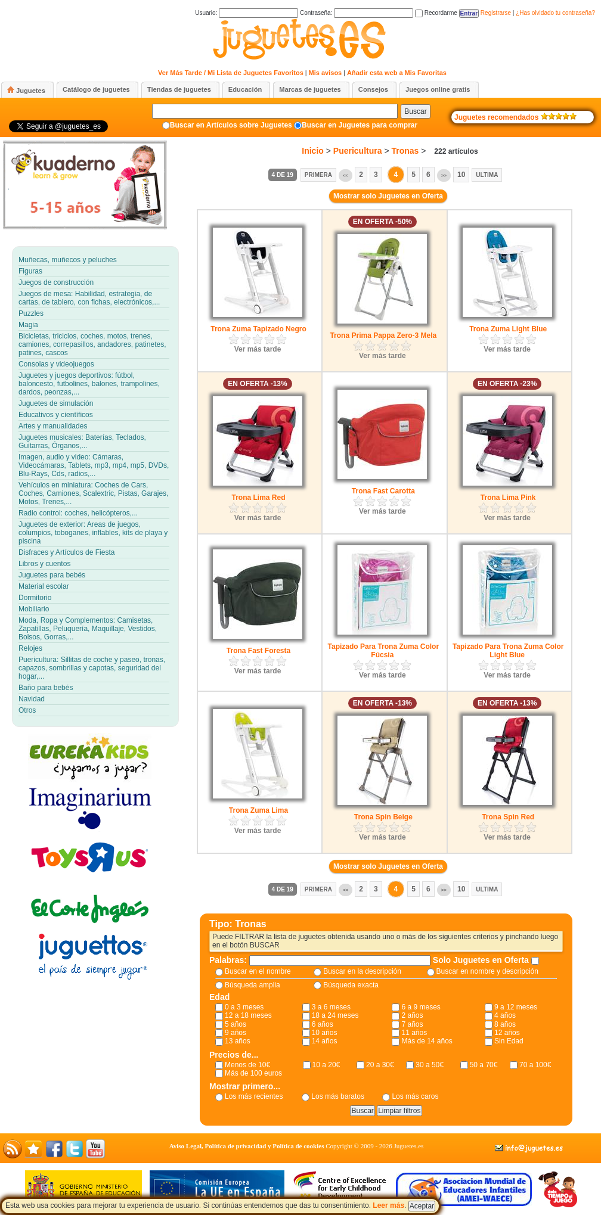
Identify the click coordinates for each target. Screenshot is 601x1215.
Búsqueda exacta (351, 985)
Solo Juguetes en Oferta (482, 960)
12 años (507, 1032)
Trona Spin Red (508, 817)
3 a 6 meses (331, 1007)
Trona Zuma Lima (258, 810)
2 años (412, 1015)
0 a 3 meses (244, 1007)
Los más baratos (337, 1096)
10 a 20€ (326, 1065)
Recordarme (436, 13)
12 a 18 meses (248, 1015)
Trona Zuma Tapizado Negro (258, 329)
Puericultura (357, 151)
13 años (237, 1041)
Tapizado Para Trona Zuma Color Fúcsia (383, 650)
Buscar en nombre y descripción (487, 971)
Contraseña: (356, 13)
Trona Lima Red (258, 497)
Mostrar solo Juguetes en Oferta (388, 196)
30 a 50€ (430, 1065)
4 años (505, 1015)
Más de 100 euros (253, 1073)
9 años (235, 1032)
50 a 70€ (484, 1065)
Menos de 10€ (247, 1065)
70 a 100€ (535, 1065)
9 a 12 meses (515, 1007)
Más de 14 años (426, 1041)
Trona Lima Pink (508, 497)
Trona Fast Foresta (258, 651)
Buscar (415, 111)
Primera (318, 175)
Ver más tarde (257, 349)
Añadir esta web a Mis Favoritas (397, 72)
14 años (324, 1041)
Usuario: (246, 13)
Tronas (405, 151)
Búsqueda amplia (252, 985)
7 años (412, 1024)
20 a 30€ (380, 1065)
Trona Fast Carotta (383, 491)
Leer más (388, 1205)
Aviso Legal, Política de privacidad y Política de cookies (246, 1145)
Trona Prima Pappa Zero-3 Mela (383, 335)
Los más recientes (254, 1096)
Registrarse (496, 13)
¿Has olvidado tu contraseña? (555, 13)
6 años (322, 1024)
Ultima (487, 175)
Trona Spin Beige (383, 817)
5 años (235, 1024)
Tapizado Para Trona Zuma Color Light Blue (508, 650)
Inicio (313, 151)
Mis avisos (325, 72)
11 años (414, 1032)
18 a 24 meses (335, 1015)
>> (444, 175)
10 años (324, 1032)
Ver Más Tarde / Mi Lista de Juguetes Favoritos (230, 72)
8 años (505, 1024)
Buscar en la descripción (362, 971)
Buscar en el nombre (258, 971)
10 (461, 174)
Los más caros (415, 1096)
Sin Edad (508, 1041)
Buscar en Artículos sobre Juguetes (231, 125)
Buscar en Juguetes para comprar (359, 125)
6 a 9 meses (420, 1007)
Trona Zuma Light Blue (508, 329)
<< (345, 175)
